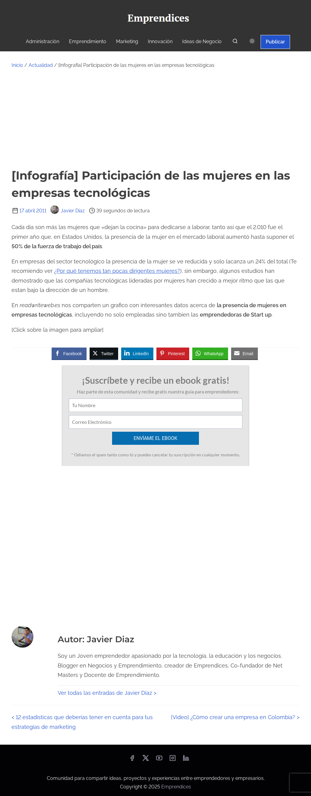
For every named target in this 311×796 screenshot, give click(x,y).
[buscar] (235, 42)
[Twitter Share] (104, 353)
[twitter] (145, 760)
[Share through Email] (244, 353)
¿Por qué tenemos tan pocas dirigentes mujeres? (117, 271)
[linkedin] (186, 760)
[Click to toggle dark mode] (252, 41)
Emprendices (176, 787)
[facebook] (132, 760)
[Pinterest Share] (172, 353)
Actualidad (41, 65)
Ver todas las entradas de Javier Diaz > (107, 693)
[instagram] (172, 760)
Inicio (17, 65)
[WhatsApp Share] (210, 353)
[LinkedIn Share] (137, 353)
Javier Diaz (67, 211)
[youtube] (159, 760)
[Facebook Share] (69, 353)
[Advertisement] (155, 118)
